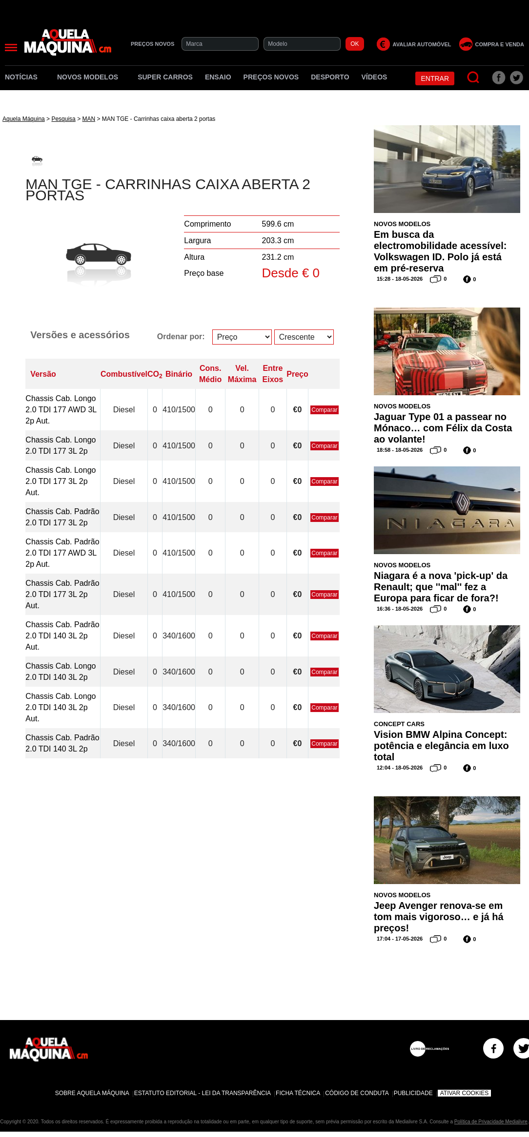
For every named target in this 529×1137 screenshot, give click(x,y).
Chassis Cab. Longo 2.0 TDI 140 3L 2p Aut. (60, 707)
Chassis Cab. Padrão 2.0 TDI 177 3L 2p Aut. (62, 594)
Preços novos (271, 77)
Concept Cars (399, 724)
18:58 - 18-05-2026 (400, 450)
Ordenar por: (181, 336)
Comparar (324, 409)
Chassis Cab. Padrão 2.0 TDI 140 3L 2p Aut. (62, 635)
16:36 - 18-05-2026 (400, 609)
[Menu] (11, 47)
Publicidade (413, 1093)
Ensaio (218, 77)
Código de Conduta (356, 1093)
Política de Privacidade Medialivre (491, 1121)
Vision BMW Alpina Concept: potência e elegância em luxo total (441, 745)
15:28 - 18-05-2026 (400, 279)
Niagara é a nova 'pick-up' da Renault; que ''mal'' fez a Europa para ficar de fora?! (441, 586)
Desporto (330, 77)
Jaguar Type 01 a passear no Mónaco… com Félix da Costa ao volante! (443, 427)
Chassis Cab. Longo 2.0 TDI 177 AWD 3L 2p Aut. (60, 409)
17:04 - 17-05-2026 (400, 939)
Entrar (435, 78)
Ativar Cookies (464, 1093)
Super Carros (165, 77)
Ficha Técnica (298, 1093)
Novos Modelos (91, 77)
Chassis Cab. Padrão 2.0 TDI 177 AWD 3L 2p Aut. (62, 553)
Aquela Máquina (23, 119)
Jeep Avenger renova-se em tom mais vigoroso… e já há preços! (439, 916)
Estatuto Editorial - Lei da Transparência (202, 1093)
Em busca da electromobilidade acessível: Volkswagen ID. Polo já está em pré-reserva (440, 251)
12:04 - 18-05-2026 (400, 768)
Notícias (25, 77)
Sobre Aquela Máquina (92, 1093)
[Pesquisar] (474, 78)
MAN (88, 119)
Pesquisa (63, 119)
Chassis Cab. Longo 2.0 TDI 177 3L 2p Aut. (60, 481)
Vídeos (374, 77)
